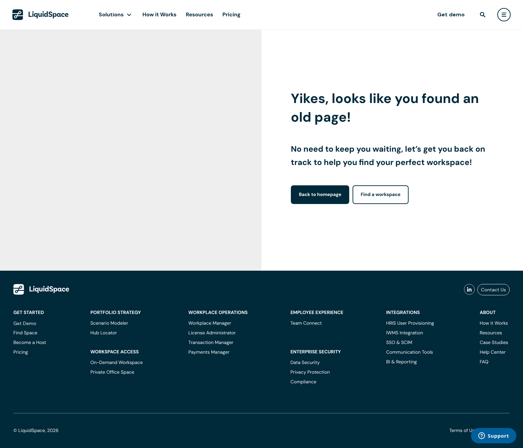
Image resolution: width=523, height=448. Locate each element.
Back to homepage (320, 195)
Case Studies (494, 343)
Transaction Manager (210, 343)
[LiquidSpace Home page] (40, 14)
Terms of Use (463, 431)
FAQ (484, 362)
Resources (199, 14)
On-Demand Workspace (116, 363)
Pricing (231, 14)
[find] (482, 14)
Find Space (25, 333)
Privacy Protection (310, 372)
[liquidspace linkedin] (469, 289)
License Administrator (212, 333)
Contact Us (493, 290)
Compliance (304, 382)
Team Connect (306, 323)
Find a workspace (380, 195)
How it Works (159, 14)
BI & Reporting (401, 362)
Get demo (451, 14)
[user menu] (504, 14)
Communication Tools (409, 352)
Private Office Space (112, 372)
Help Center (493, 352)
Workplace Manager (209, 323)
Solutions (111, 14)
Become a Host (29, 343)
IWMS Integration (404, 333)
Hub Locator (103, 333)
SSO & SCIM (399, 343)
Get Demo (24, 323)
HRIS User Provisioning (410, 323)
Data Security (305, 363)
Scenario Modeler (109, 323)
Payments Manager (208, 352)
